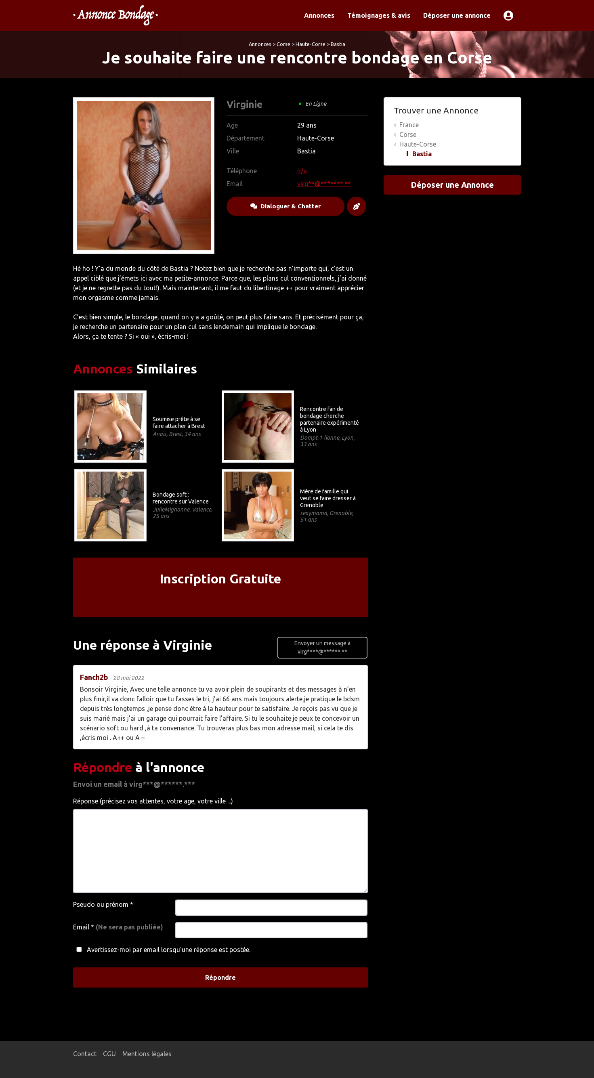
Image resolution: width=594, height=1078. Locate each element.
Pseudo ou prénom (103, 904)
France (409, 124)
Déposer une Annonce (452, 184)
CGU (109, 1053)
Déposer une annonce (457, 15)
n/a (302, 170)
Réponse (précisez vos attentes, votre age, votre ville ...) (153, 801)
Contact (85, 1053)
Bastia (338, 44)
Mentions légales (147, 1053)
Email (118, 927)
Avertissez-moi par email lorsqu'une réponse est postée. (161, 949)
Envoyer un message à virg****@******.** (322, 647)
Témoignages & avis (378, 15)
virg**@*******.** (324, 183)
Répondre (220, 977)
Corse (283, 44)
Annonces (319, 15)
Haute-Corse (310, 44)
